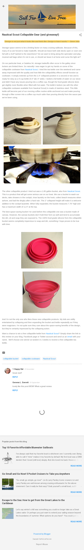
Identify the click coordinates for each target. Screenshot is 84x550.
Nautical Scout (31, 69)
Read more (76, 466)
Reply (15, 377)
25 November (29, 369)
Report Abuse (42, 544)
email (69, 336)
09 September (35, 382)
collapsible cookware (31, 359)
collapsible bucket (10, 359)
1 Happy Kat (17, 369)
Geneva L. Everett (20, 382)
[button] (80, 35)
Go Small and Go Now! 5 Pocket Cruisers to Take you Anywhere (36, 473)
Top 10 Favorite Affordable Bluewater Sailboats (27, 447)
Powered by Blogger (42, 534)
